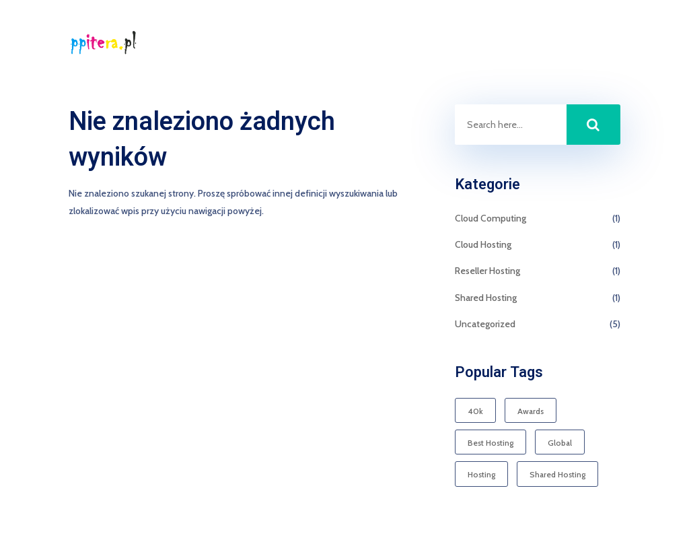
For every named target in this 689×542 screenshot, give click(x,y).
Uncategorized (485, 324)
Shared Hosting (486, 298)
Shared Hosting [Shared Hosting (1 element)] (557, 474)
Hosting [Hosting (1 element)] (481, 474)
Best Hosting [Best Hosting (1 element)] (490, 443)
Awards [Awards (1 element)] (530, 411)
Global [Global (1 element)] (560, 443)
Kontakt (603, 43)
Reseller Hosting (487, 271)
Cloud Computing (490, 218)
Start (552, 43)
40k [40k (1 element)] (475, 411)
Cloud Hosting (483, 244)
